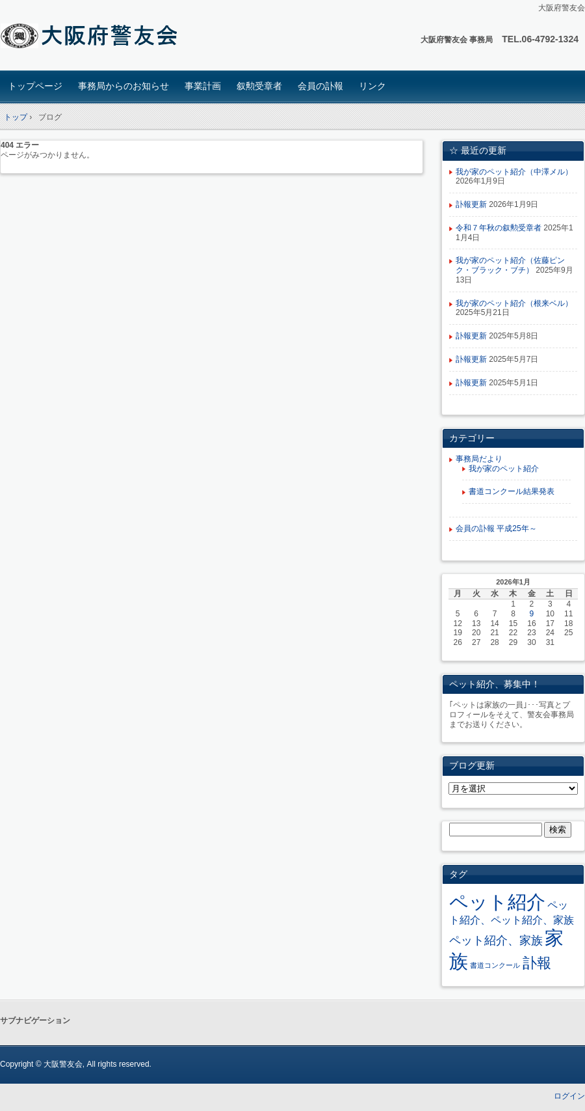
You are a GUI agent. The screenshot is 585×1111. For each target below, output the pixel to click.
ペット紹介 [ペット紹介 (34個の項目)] (497, 901)
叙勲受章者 (259, 86)
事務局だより (479, 458)
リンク (372, 86)
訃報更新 (471, 204)
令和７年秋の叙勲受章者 (498, 227)
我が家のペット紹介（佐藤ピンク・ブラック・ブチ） (510, 265)
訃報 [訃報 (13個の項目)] (537, 963)
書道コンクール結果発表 (511, 491)
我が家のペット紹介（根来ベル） (514, 303)
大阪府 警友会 (91, 37)
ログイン (569, 1096)
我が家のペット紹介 (504, 468)
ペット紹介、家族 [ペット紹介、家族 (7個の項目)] (496, 940)
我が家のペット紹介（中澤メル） (514, 171)
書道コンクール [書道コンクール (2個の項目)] (495, 965)
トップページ (35, 86)
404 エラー (20, 145)
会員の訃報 (320, 86)
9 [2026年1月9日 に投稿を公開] (532, 613)
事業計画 (203, 86)
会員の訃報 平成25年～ (496, 528)
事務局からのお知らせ (123, 86)
